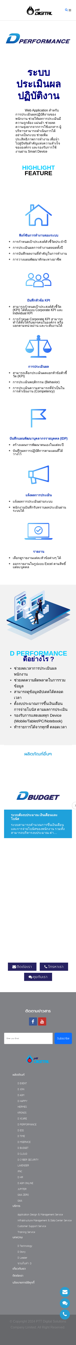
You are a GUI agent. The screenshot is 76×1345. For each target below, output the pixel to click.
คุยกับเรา (38, 977)
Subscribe (63, 1038)
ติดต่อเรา (22, 967)
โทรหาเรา (54, 967)
